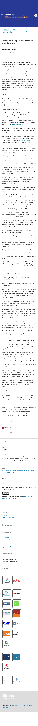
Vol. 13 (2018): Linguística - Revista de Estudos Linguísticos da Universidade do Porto (17, 31)
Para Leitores (5, 535)
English (4, 515)
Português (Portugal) (8, 517)
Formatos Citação (7, 463)
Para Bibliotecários (7, 540)
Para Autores (5, 537)
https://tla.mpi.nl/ (27, 140)
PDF (5, 441)
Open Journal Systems (8, 547)
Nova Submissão (8, 525)
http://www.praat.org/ (18, 124)
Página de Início (6, 29)
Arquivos (14, 29)
